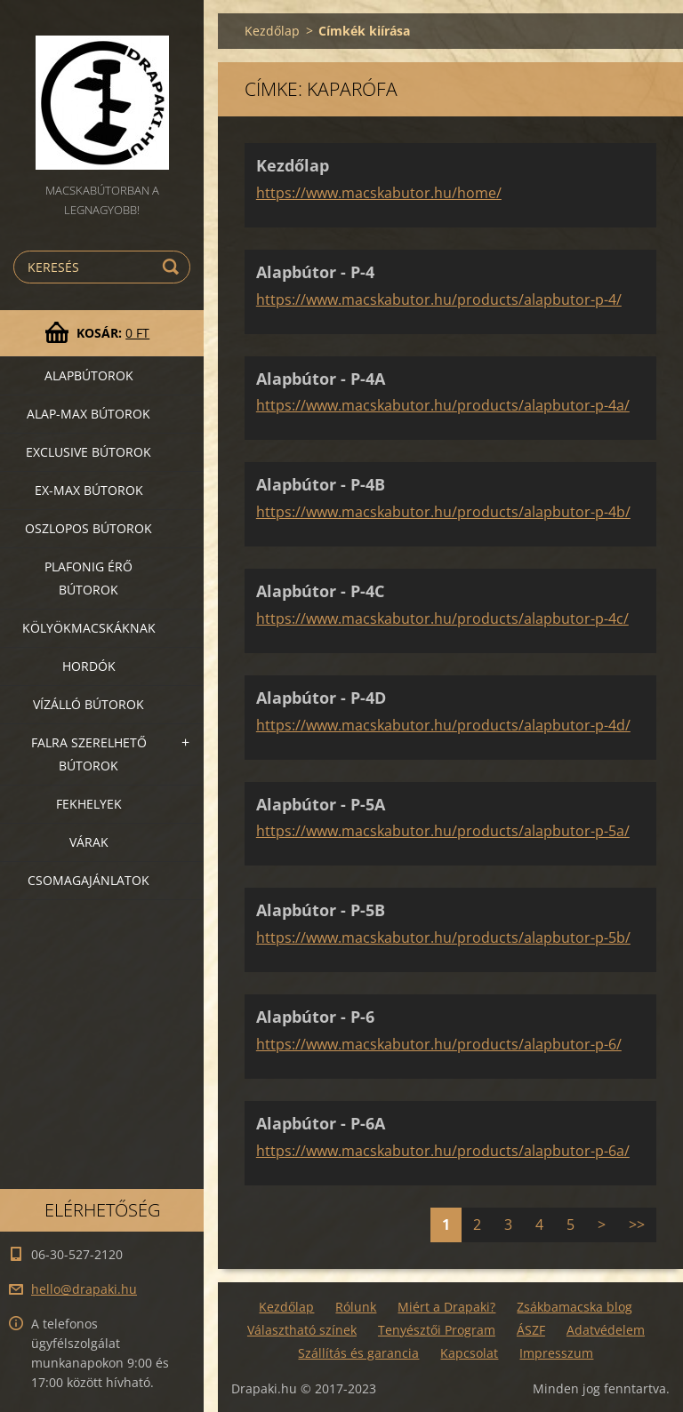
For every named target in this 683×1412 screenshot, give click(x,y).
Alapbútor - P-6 (315, 1016)
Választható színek (302, 1329)
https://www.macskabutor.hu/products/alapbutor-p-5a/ (443, 831)
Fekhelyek (89, 803)
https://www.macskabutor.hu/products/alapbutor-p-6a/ (443, 1151)
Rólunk (355, 1306)
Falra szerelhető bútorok (89, 754)
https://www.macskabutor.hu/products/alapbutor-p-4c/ (442, 618)
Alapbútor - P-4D (321, 697)
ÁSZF (531, 1329)
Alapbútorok (88, 375)
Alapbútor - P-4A (320, 378)
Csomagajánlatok (88, 880)
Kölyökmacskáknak (89, 627)
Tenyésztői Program (436, 1329)
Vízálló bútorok (88, 704)
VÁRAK (88, 842)
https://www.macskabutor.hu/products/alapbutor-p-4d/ (443, 725)
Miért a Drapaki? (446, 1306)
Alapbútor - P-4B (320, 484)
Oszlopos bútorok (88, 528)
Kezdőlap (272, 30)
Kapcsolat (469, 1352)
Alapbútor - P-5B (320, 910)
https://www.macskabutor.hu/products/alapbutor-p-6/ (439, 1044)
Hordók (89, 666)
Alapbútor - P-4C (320, 591)
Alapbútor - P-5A (320, 804)
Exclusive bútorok (88, 451)
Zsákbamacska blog (574, 1306)
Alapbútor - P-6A (320, 1123)
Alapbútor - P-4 (315, 272)
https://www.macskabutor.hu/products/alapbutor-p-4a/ (443, 405)
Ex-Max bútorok (89, 490)
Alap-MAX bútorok (88, 413)
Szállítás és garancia (358, 1352)
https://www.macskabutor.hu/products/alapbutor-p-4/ (439, 299)
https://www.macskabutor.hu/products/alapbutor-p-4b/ (443, 512)
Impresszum (556, 1352)
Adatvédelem (605, 1329)
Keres (173, 267)
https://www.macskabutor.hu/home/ (379, 193)
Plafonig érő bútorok (88, 578)
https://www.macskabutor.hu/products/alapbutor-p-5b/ (443, 937)
